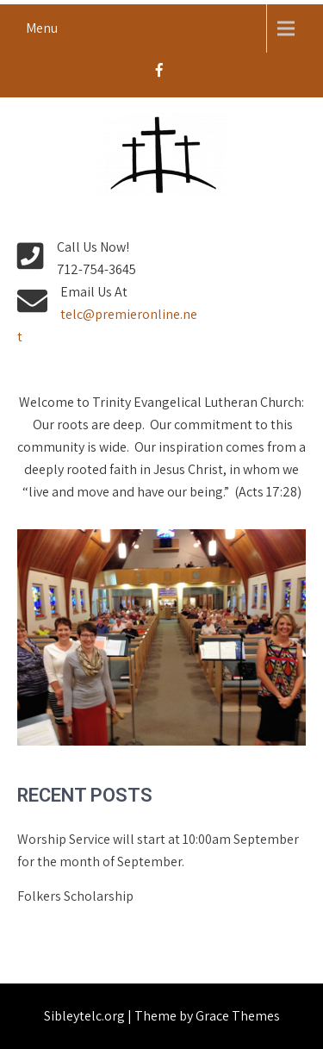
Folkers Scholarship (75, 896)
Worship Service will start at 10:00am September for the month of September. (158, 850)
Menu (42, 28)
